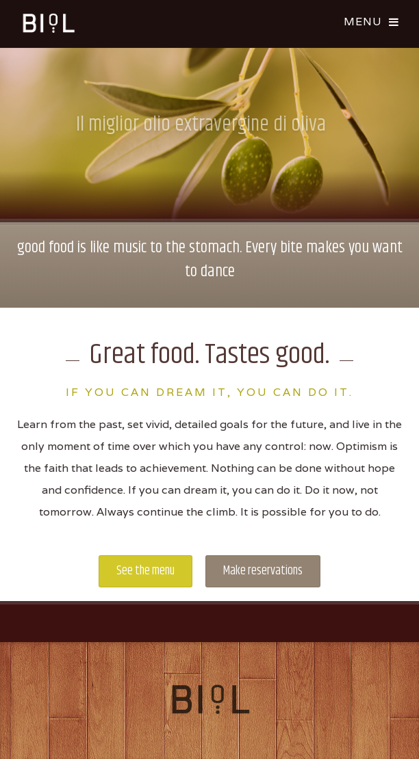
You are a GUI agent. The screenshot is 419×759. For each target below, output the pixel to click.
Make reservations (263, 571)
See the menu (145, 571)
